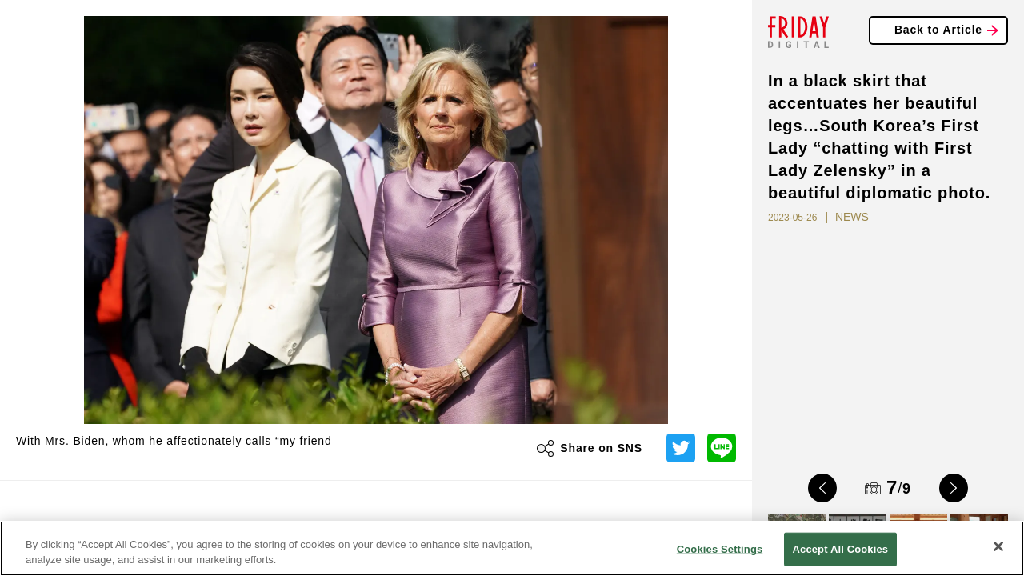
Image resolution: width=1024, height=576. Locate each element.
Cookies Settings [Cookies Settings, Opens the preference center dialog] (720, 549)
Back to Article (938, 29)
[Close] (998, 546)
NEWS (852, 216)
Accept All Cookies (841, 549)
